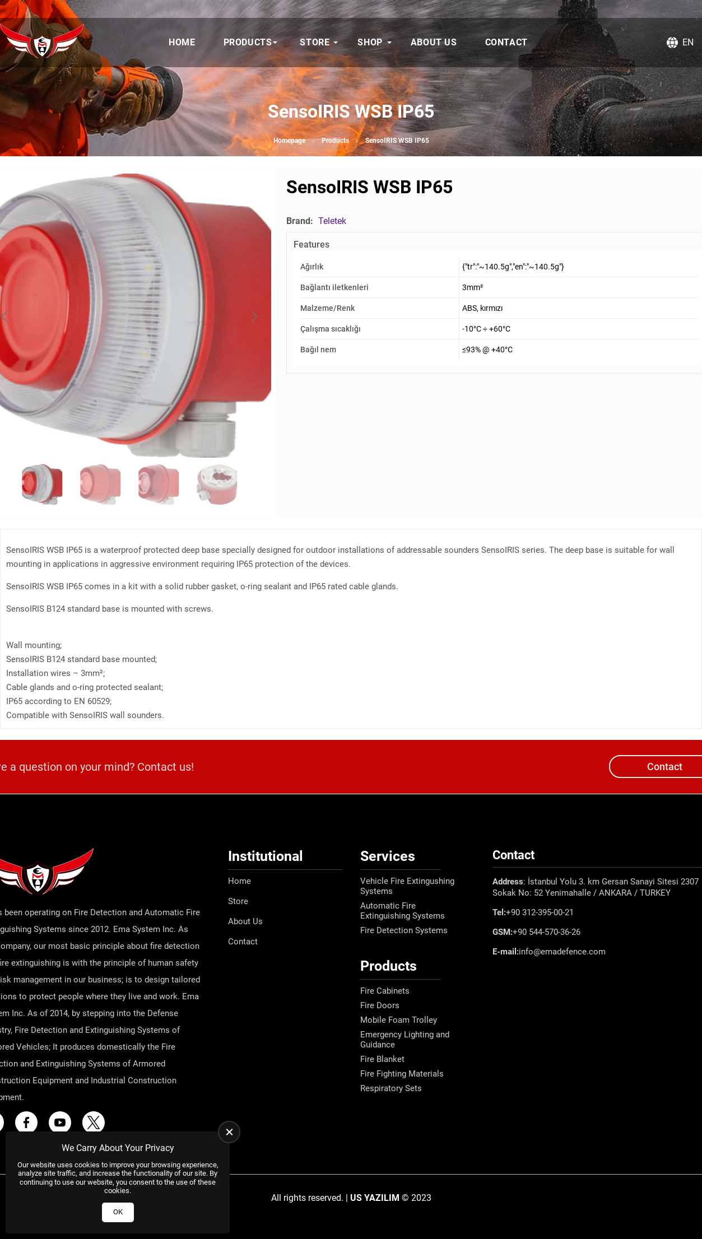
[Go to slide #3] (158, 484)
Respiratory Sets (391, 1088)
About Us (434, 42)
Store (314, 42)
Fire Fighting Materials (402, 1074)
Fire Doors (379, 1005)
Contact (506, 42)
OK (118, 1212)
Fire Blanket (382, 1059)
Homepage (289, 141)
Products (248, 42)
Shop (369, 42)
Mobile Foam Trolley (398, 1020)
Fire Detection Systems (404, 930)
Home (182, 42)
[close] (229, 1132)
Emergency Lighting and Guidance (404, 1040)
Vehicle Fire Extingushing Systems (407, 886)
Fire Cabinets (385, 991)
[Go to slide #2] (100, 484)
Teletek (332, 221)
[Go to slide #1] (42, 484)
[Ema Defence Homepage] (42, 43)
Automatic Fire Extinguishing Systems (402, 911)
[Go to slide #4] (217, 484)
